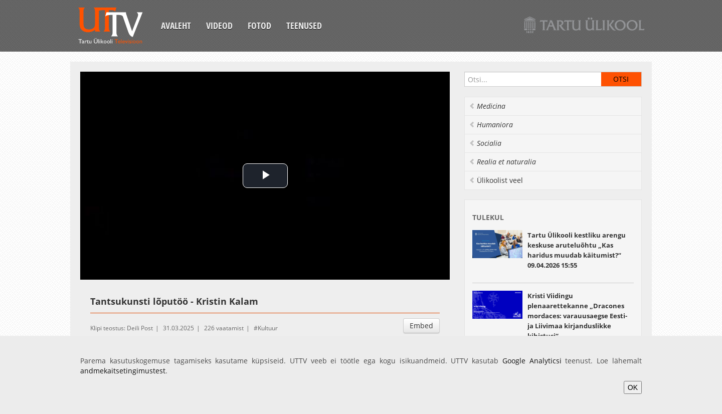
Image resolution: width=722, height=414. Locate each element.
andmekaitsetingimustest (122, 370)
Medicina (487, 106)
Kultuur (268, 328)
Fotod (259, 26)
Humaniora (491, 124)
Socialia (485, 143)
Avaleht (176, 26)
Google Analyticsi (532, 360)
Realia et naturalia (502, 161)
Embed (421, 325)
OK (633, 387)
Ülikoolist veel (496, 180)
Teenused (304, 26)
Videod (219, 26)
